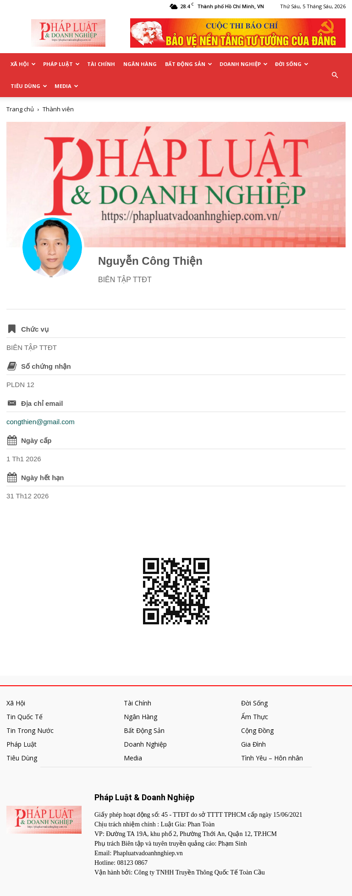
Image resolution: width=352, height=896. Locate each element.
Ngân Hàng (140, 63)
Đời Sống (291, 63)
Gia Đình (253, 744)
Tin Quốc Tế (24, 716)
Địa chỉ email (42, 403)
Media (66, 85)
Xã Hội (23, 63)
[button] (335, 75)
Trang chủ (20, 109)
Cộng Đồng (257, 730)
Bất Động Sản (188, 63)
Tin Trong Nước (30, 730)
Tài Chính (101, 63)
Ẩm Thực (254, 716)
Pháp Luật (61, 63)
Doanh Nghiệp (244, 63)
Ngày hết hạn (42, 477)
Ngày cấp (36, 440)
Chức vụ (35, 329)
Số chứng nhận (46, 366)
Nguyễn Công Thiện (150, 261)
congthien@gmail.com (40, 422)
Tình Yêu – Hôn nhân (272, 758)
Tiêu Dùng (29, 85)
